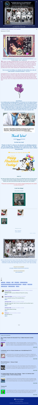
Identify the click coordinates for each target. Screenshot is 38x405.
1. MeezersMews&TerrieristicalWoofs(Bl (4, 216)
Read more (35, 347)
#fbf (12, 282)
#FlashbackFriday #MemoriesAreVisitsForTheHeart (11, 284)
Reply (6, 294)
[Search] (36, 1)
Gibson (17, 286)
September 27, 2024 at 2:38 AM (26, 290)
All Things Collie (8, 301)
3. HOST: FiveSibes (4, 224)
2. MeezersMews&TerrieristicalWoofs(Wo (20, 216)
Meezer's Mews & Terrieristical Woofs (12, 290)
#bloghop (8, 282)
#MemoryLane (4, 286)
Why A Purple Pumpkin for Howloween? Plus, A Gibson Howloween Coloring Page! (17, 338)
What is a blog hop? (18, 230)
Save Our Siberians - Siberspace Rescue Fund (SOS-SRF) (17, 146)
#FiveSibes (17, 282)
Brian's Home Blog (8, 296)
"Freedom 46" (4, 386)
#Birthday (3, 282)
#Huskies (24, 284)
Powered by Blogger (19, 399)
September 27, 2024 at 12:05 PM (18, 296)
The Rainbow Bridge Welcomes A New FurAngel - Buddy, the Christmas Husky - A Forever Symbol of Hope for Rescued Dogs (17, 374)
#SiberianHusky (11, 286)
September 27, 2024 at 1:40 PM (18, 307)
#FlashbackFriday (23, 282)
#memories (30, 284)
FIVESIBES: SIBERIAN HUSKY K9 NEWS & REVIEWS (19, 268)
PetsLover (7, 312)
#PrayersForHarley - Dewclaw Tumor (9, 362)
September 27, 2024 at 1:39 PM (18, 301)
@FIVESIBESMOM (19, 272)
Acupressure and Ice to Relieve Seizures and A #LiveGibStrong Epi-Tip (16, 350)
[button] (36, 29)
